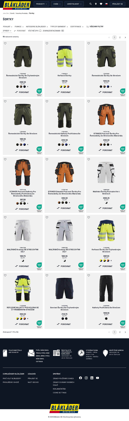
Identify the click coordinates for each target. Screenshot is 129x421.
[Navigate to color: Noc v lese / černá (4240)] (104, 144)
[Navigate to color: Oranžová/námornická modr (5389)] (68, 86)
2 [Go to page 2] (119, 37)
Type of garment (59, 26)
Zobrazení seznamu (53, 30)
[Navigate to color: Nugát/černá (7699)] (21, 86)
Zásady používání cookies (63, 378)
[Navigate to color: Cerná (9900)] (106, 318)
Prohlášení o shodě (11, 382)
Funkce (19, 26)
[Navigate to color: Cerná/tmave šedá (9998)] (66, 318)
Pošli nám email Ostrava (43, 358)
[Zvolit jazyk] (106, 3)
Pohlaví (8, 26)
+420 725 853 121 (13, 352)
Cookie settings (59, 393)
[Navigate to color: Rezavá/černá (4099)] (101, 144)
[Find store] (95, 4)
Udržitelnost (74, 4)
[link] (23, 69)
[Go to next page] (125, 37)
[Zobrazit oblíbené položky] (101, 3)
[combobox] (6, 31)
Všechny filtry (94, 27)
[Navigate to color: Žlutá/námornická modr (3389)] (61, 86)
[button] (5, 43)
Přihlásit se (117, 4)
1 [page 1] (114, 37)
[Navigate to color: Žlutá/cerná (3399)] (64, 86)
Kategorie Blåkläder (37, 26)
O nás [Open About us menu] (57, 4)
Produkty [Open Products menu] (41, 4)
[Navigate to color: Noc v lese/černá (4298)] (17, 86)
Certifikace (77, 26)
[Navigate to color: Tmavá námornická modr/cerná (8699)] (24, 86)
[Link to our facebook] (80, 377)
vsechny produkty (22, 13)
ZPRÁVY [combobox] (6, 31)
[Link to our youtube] (97, 377)
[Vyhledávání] (90, 3)
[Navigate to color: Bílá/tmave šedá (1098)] (106, 202)
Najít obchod (33, 382)
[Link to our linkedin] (91, 377)
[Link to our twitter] (86, 377)
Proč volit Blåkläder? (12, 378)
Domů (12, 13)
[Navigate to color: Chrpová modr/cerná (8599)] (108, 86)
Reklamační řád (59, 389)
